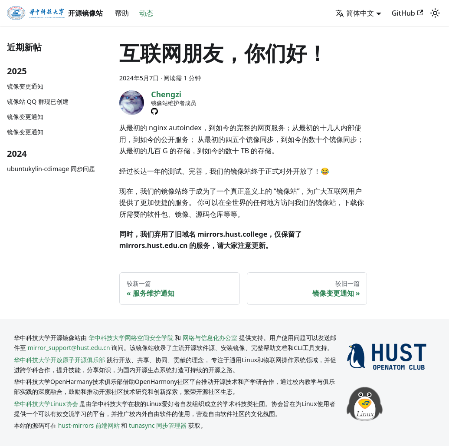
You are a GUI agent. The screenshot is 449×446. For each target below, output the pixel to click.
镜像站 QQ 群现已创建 (38, 101)
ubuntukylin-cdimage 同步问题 (51, 169)
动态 (146, 13)
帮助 (122, 13)
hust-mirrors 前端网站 (89, 425)
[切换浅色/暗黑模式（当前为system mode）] (435, 13)
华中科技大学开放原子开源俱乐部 (59, 360)
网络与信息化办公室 (210, 338)
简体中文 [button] (354, 13)
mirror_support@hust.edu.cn (69, 348)
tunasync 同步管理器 (158, 425)
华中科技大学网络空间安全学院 (131, 338)
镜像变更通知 (25, 86)
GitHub (407, 13)
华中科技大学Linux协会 (46, 404)
